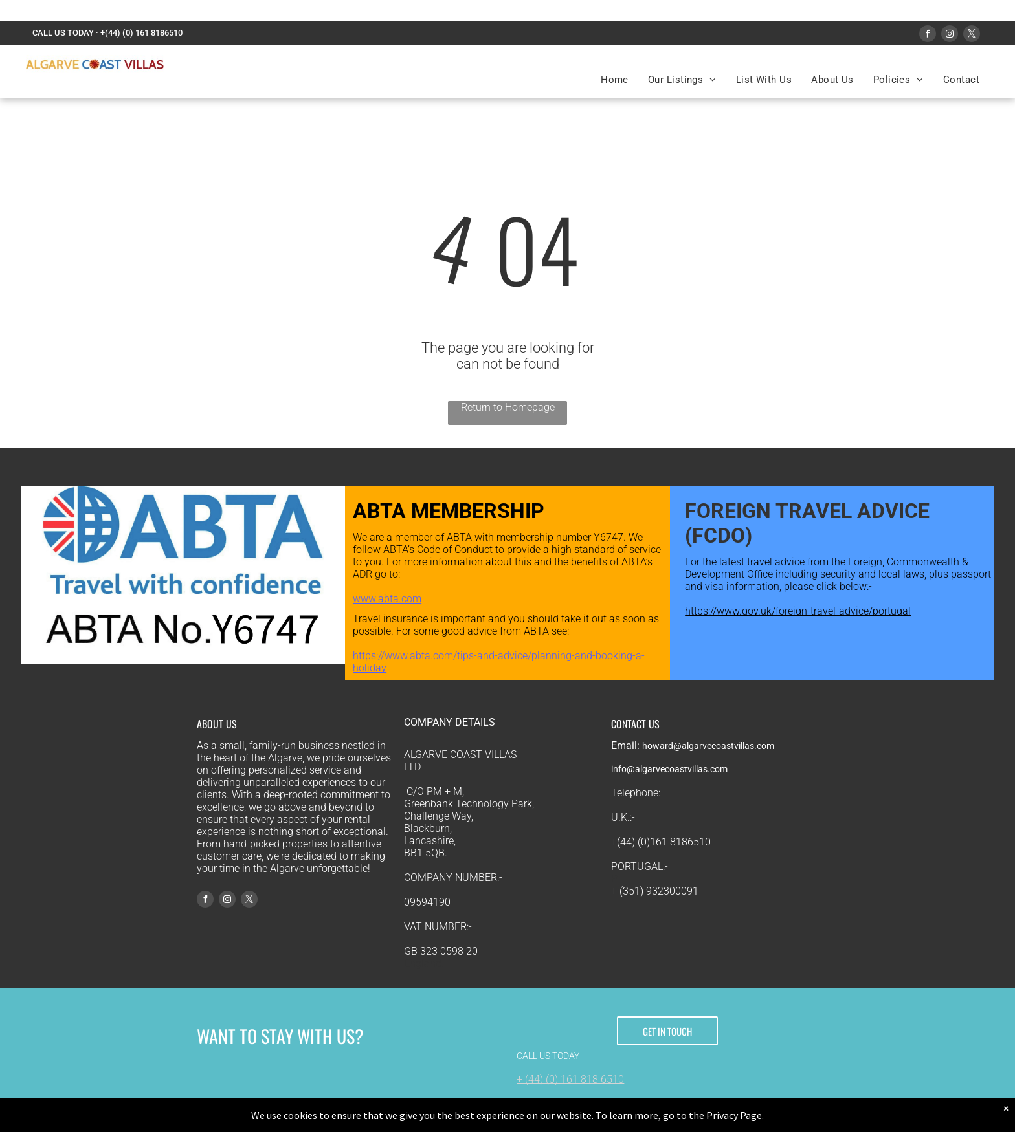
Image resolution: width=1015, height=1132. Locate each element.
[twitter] (971, 35)
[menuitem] (614, 80)
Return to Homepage (508, 407)
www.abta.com (387, 599)
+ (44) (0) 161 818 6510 (570, 1079)
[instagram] (949, 35)
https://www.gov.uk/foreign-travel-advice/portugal (798, 611)
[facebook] (927, 35)
